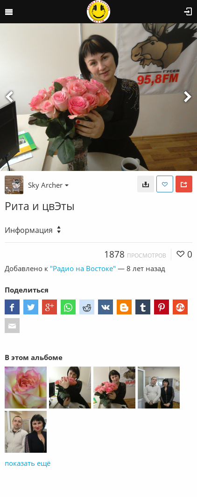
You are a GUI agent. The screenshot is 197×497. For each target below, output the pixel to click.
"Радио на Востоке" (83, 268)
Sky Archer (48, 185)
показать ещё (27, 463)
